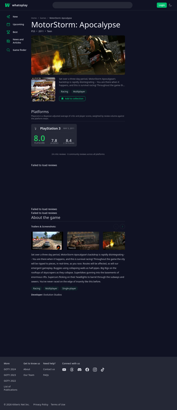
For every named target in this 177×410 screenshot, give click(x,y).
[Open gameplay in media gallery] (47, 241)
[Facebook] (87, 370)
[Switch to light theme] (170, 5)
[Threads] (72, 370)
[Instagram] (95, 370)
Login (162, 5)
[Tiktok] (103, 370)
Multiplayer (79, 91)
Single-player (69, 288)
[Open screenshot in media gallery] (119, 241)
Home (34, 18)
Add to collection (72, 98)
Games (43, 18)
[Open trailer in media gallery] (83, 241)
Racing (64, 91)
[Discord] (79, 370)
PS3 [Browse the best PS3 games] (33, 31)
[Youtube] (64, 370)
